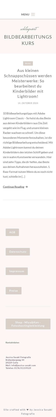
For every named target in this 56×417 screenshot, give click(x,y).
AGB (12, 232)
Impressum (16, 271)
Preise (13, 290)
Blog (28, 63)
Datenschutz (17, 251)
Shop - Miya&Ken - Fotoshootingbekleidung (28, 324)
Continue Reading (15, 186)
